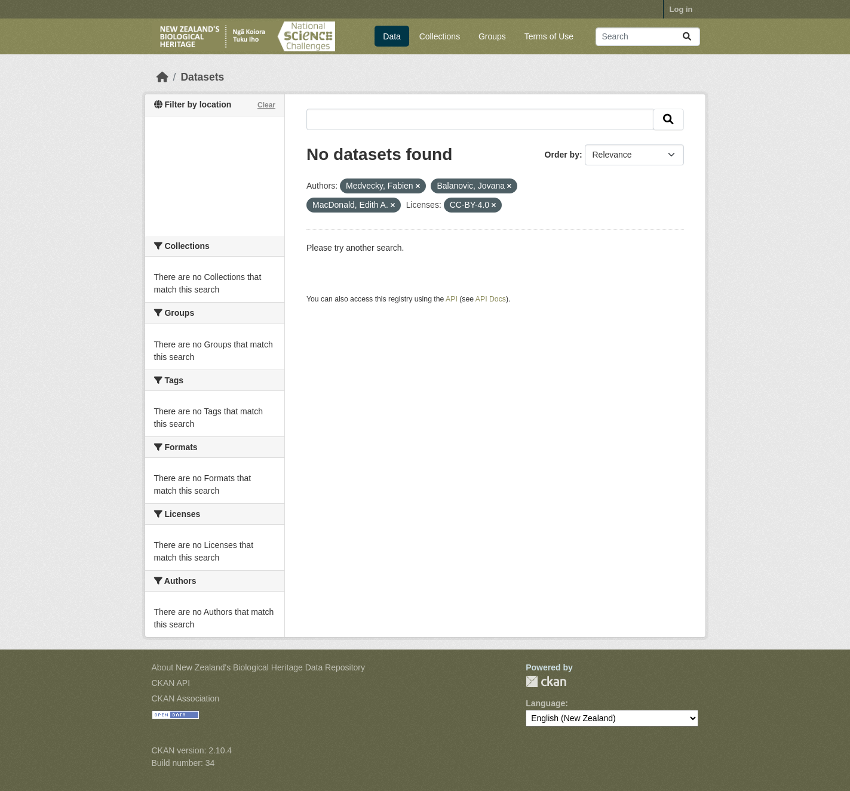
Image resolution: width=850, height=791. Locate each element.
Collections (439, 36)
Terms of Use (548, 36)
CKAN (546, 681)
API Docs (490, 299)
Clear (266, 105)
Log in (681, 9)
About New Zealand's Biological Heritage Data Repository (259, 667)
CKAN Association (186, 698)
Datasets (202, 77)
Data (392, 36)
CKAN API (171, 683)
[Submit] (687, 36)
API (452, 299)
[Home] (162, 77)
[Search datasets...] (648, 36)
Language (545, 703)
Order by (562, 154)
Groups (492, 36)
